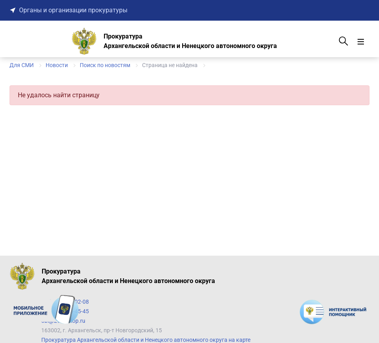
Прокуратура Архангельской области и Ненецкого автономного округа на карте (145, 340)
